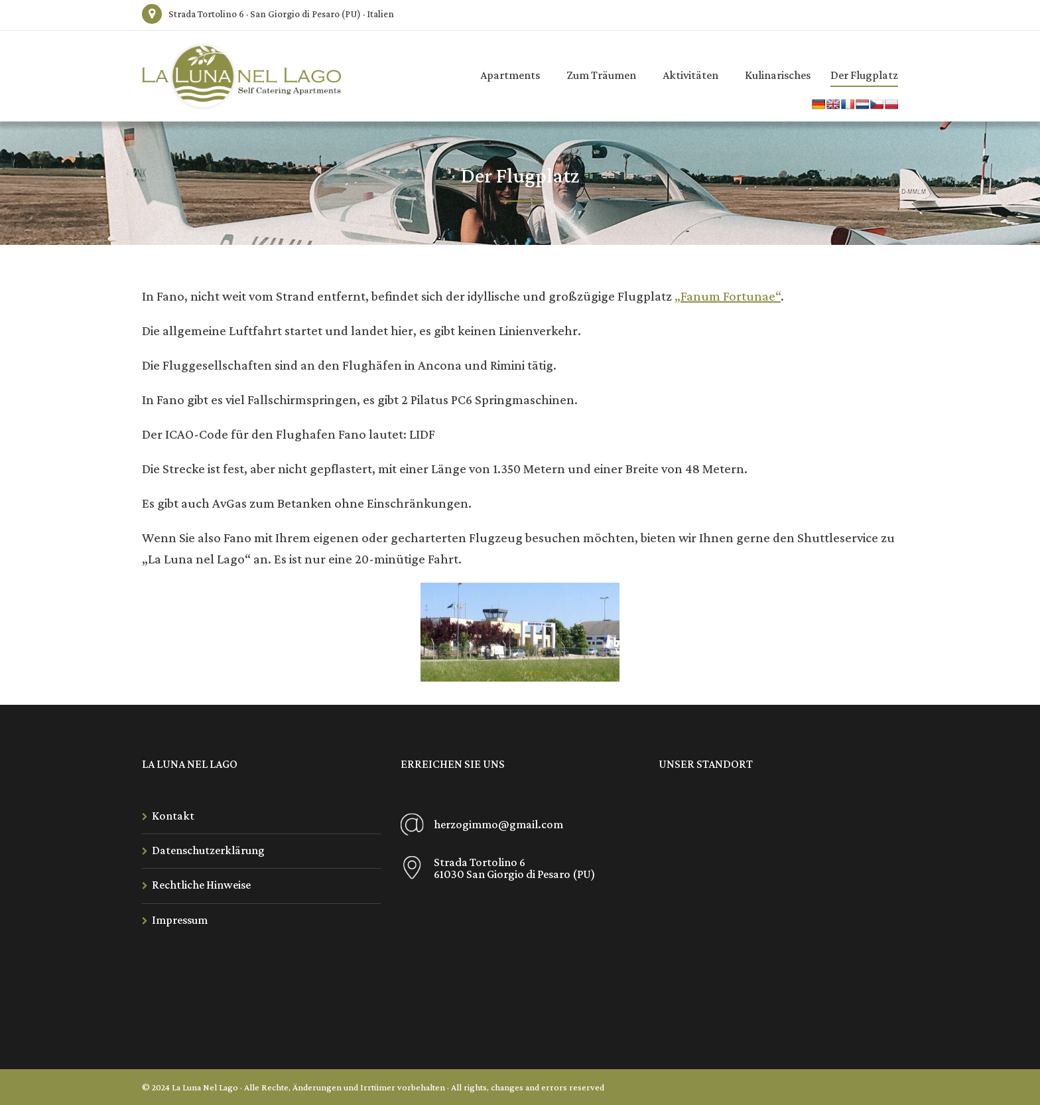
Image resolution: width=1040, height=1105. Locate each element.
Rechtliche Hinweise (201, 884)
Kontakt (173, 815)
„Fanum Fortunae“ (728, 296)
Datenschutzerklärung (208, 850)
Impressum (180, 919)
